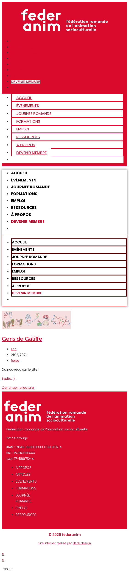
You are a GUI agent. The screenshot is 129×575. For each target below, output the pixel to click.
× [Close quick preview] (3, 554)
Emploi (17, 64)
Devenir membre (25, 82)
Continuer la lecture (18, 387)
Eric (14, 349)
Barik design (82, 543)
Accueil (18, 41)
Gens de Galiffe (22, 338)
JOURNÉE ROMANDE (27, 53)
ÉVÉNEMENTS (22, 47)
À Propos (19, 76)
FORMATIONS (21, 58)
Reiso (15, 360)
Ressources (22, 70)
